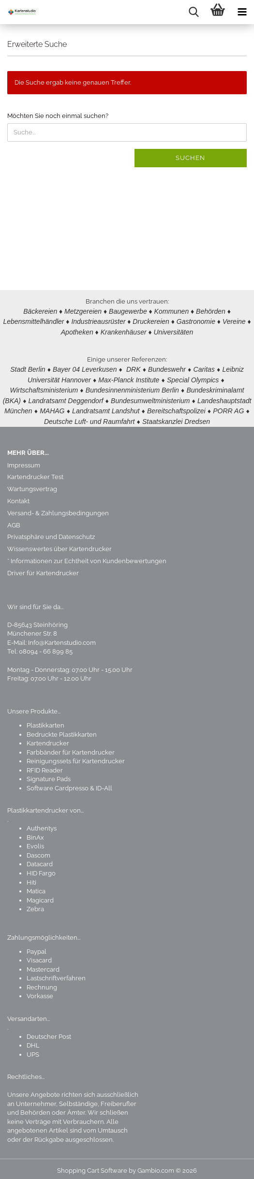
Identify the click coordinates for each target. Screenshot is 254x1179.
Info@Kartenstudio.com (62, 638)
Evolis (35, 841)
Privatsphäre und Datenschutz (51, 532)
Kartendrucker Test (35, 472)
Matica (36, 886)
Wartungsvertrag (32, 484)
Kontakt (18, 496)
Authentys (42, 824)
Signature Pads (49, 774)
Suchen (190, 157)
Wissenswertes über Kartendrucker (59, 544)
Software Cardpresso (58, 783)
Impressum (23, 461)
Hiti (31, 878)
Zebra (35, 904)
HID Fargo (41, 869)
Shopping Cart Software (92, 1166)
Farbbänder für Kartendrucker (71, 748)
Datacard (40, 859)
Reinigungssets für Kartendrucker (76, 756)
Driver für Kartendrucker (43, 568)
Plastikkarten (45, 721)
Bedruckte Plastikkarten (62, 730)
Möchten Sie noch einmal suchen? (57, 115)
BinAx (35, 833)
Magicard (40, 896)
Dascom (38, 851)
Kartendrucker (48, 738)
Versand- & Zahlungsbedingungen (58, 508)
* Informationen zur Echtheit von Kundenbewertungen (86, 556)
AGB (13, 520)
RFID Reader (45, 766)
